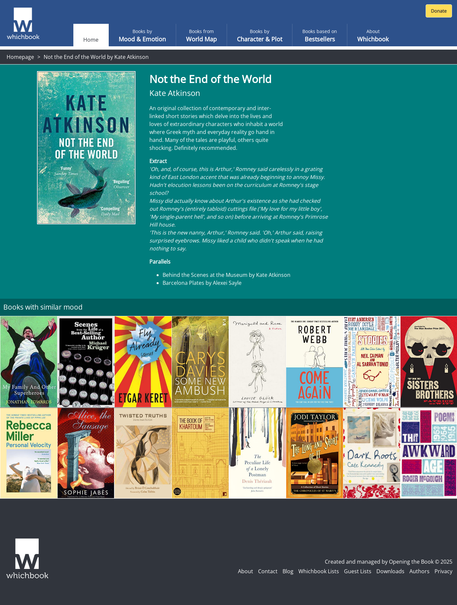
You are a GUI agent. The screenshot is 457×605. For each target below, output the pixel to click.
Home (90, 39)
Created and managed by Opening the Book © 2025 (388, 561)
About (245, 571)
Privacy (443, 571)
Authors (419, 571)
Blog (288, 571)
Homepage (20, 57)
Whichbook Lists (318, 571)
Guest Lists (357, 571)
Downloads (390, 571)
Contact (268, 571)
